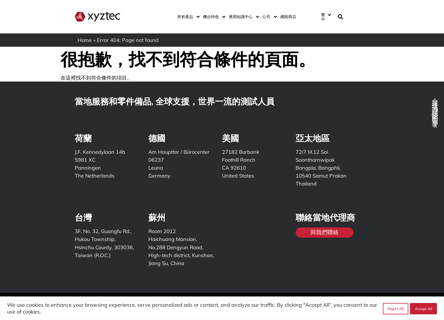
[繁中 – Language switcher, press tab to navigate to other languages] (326, 16)
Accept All (423, 308)
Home (85, 40)
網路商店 (288, 16)
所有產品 (187, 17)
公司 (268, 17)
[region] (222, 308)
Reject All (395, 308)
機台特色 (213, 17)
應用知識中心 (243, 17)
